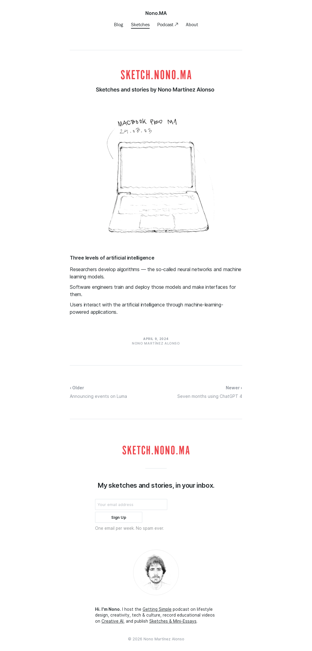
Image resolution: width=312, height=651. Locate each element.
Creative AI (112, 621)
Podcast (166, 24)
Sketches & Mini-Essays (173, 621)
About (192, 24)
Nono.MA (156, 13)
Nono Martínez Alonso (164, 639)
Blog (118, 24)
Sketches (140, 24)
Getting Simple (157, 609)
